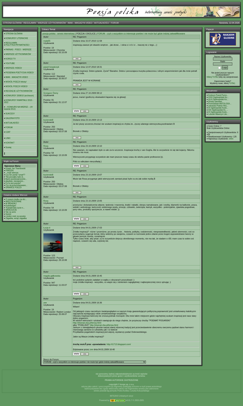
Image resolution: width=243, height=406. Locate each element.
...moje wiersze (12, 173)
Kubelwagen (11, 206)
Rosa (45, 146)
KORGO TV (11, 59)
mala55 (46, 41)
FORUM (115, 23)
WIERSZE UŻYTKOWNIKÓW (52, 23)
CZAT (8, 132)
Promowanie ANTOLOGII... (219, 104)
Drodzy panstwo (215, 101)
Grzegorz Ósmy (50, 93)
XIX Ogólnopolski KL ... (218, 110)
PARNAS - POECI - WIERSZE (18, 50)
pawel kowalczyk (51, 67)
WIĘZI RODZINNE (13, 201)
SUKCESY (10, 114)
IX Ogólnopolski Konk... (218, 108)
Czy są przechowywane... (16, 185)
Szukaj (8, 147)
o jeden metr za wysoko (16, 216)
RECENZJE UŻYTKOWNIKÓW (19, 91)
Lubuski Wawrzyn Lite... (218, 114)
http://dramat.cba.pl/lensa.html (87, 323)
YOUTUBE (10, 63)
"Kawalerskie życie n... (15, 208)
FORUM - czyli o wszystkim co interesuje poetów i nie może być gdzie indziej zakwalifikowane (141, 33)
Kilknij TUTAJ (212, 77)
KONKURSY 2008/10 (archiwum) (20, 96)
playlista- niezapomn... (15, 181)
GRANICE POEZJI (13, 187)
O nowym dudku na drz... (16, 199)
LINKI (8, 138)
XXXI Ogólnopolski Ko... (218, 97)
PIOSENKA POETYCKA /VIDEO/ (20, 73)
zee (45, 302)
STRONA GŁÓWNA (12, 23)
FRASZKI (10, 171)
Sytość (8, 214)
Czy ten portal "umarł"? (15, 175)
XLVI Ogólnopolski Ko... (218, 99)
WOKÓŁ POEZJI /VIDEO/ (16, 86)
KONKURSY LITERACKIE (17, 38)
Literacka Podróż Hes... (218, 106)
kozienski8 (48, 120)
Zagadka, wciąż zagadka (16, 218)
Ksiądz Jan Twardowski (16, 168)
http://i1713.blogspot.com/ (119, 344)
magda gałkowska (51, 276)
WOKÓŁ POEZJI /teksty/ (16, 82)
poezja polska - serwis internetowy (58, 33)
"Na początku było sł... (15, 177)
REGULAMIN (29, 23)
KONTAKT (10, 143)
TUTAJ (232, 83)
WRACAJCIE (11, 210)
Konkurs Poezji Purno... (218, 95)
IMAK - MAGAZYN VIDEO (80, 23)
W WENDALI (11, 204)
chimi (231, 139)
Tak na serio (11, 212)
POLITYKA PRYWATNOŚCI (17, 45)
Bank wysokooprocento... (16, 179)
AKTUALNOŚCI (101, 23)
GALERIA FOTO (13, 118)
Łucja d (46, 227)
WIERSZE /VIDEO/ (14, 68)
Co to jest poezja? (13, 183)
